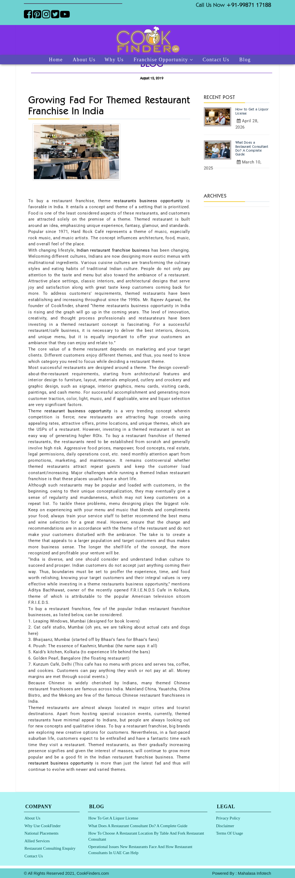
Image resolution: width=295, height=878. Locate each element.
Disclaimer (225, 826)
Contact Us (216, 59)
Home (56, 59)
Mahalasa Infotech (254, 873)
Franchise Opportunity (161, 59)
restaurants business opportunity (148, 200)
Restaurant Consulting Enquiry (50, 848)
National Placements (41, 833)
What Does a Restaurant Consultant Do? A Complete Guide (138, 826)
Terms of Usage (229, 833)
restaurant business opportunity (77, 411)
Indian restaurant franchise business (113, 250)
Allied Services (37, 841)
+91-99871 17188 (248, 4)
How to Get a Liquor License (113, 818)
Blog (245, 59)
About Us (84, 59)
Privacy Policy (228, 818)
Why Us (114, 59)
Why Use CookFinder (42, 826)
